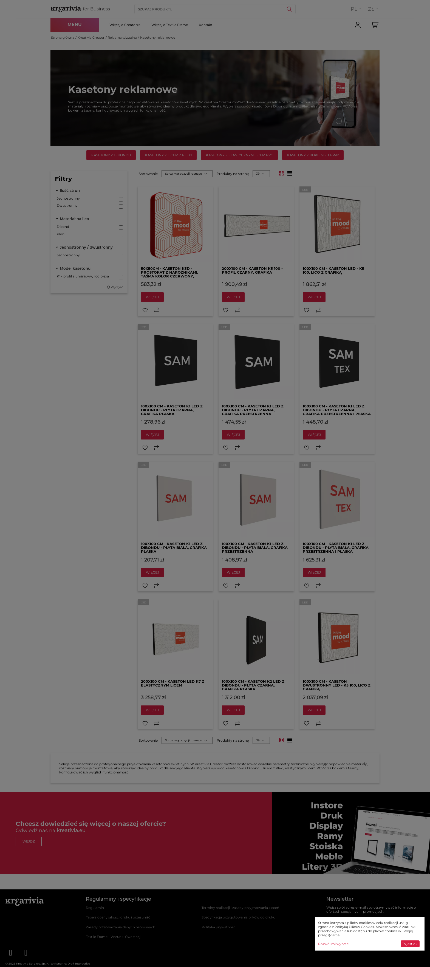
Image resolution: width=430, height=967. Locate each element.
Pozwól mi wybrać (333, 944)
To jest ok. (410, 944)
